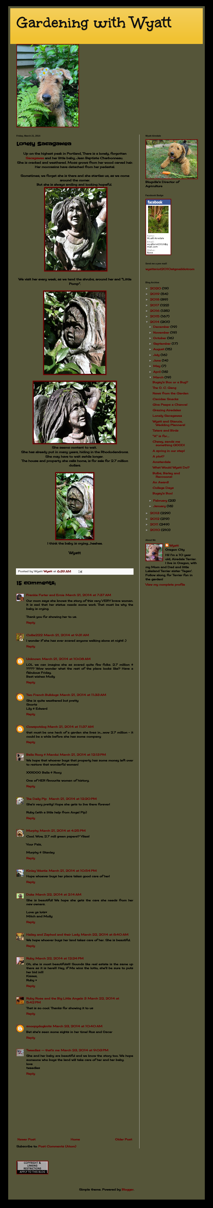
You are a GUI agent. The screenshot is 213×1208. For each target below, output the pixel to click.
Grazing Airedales (167, 410)
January (160, 506)
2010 (155, 530)
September (162, 343)
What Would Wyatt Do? (171, 467)
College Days (163, 487)
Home (75, 1139)
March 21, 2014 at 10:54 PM (73, 870)
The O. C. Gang (164, 387)
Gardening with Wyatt (93, 22)
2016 (155, 310)
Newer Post (26, 1139)
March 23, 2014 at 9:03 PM (84, 1050)
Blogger (128, 1189)
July (157, 355)
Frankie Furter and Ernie (45, 595)
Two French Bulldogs (42, 695)
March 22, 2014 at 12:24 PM (59, 958)
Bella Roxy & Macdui (42, 754)
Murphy (32, 830)
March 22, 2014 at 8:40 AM (104, 934)
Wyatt (174, 545)
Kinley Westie (37, 870)
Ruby (30, 958)
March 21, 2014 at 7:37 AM (88, 595)
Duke (30, 894)
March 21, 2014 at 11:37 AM (71, 726)
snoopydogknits (39, 1026)
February (160, 500)
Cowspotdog (36, 726)
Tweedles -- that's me (43, 1050)
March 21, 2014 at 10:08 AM (66, 659)
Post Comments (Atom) (57, 1146)
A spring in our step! (169, 451)
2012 (155, 519)
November (161, 332)
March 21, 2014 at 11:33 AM (83, 695)
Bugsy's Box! (163, 493)
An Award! (161, 482)
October (160, 338)
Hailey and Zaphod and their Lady (53, 934)
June (157, 360)
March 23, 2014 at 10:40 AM (77, 1026)
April (157, 371)
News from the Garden (170, 393)
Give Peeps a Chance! (170, 404)
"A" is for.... (161, 436)
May (157, 366)
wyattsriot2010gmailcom (169, 269)
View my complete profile (165, 584)
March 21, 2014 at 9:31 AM (66, 635)
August (159, 349)
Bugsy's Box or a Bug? (170, 382)
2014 (155, 322)
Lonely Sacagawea (167, 415)
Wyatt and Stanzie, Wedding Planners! (169, 423)
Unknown (33, 659)
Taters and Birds (165, 430)
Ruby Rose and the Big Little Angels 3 (56, 998)
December (161, 326)
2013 (155, 513)
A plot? (158, 456)
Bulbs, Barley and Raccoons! (166, 474)
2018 (155, 299)
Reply (30, 622)
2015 (155, 316)
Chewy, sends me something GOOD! (169, 443)
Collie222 (34, 635)
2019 (155, 294)
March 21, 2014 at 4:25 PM (63, 830)
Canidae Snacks (165, 399)
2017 (155, 305)
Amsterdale (162, 462)
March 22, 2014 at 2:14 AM (58, 894)
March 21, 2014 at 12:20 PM (73, 798)
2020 (156, 288)
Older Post (123, 1139)
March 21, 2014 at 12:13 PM (83, 754)
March (158, 377)
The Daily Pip (37, 798)
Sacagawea (35, 158)
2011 (154, 524)
